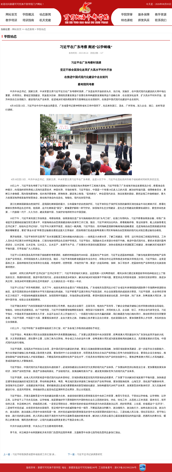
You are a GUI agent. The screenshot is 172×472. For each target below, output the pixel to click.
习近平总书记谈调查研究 (89, 454)
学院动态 (41, 29)
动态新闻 (29, 29)
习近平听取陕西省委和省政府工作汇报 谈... (34, 454)
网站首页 (16, 29)
